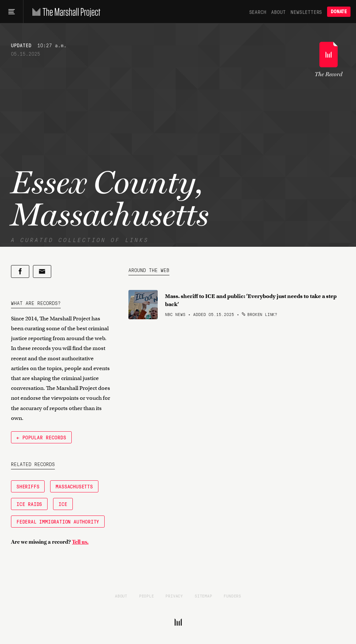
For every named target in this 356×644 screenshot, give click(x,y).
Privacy (174, 596)
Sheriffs (27, 486)
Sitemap (203, 596)
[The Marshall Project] (64, 11)
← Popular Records (41, 437)
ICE (63, 503)
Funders (232, 596)
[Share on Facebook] (20, 271)
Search (257, 11)
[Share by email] (42, 271)
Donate (339, 11)
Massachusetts (74, 486)
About (278, 11)
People (146, 596)
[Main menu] (11, 11)
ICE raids (29, 503)
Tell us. (80, 542)
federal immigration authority (57, 521)
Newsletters (306, 11)
